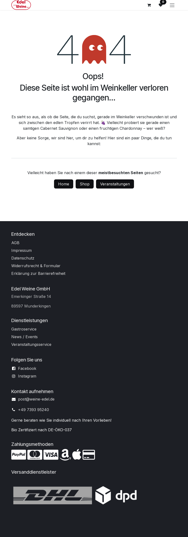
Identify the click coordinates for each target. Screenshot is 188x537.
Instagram (27, 376)
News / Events (24, 336)
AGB (15, 242)
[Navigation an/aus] (172, 5)
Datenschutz (22, 258)
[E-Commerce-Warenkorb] (149, 5)
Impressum (21, 250)
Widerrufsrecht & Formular (36, 265)
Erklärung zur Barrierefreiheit (38, 273)
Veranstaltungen (115, 184)
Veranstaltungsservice (31, 344)
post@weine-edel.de (36, 399)
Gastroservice (23, 329)
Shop (85, 184)
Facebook (27, 368)
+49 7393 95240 (33, 409)
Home (63, 184)
